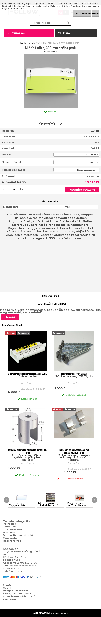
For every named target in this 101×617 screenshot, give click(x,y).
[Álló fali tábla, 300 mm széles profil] (51, 54)
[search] (67, 22)
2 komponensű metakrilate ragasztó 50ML (27, 373)
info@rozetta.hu (16, 568)
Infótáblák (32, 43)
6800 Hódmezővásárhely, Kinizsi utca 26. (23, 565)
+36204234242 (19, 571)
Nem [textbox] (93, 162)
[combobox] (76, 155)
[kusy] (9, 189)
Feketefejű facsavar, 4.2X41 (74, 373)
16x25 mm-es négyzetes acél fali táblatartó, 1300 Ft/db (74, 451)
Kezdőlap (23, 43)
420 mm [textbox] (90, 154)
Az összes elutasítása (82, 13)
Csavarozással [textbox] (86, 170)
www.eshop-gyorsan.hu (60, 613)
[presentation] (6, 500)
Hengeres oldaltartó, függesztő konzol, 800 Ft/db (27, 451)
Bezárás (95, 13)
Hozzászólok (10, 317)
